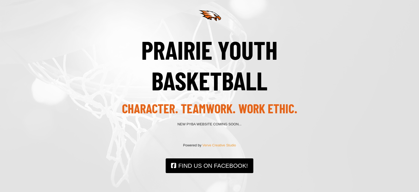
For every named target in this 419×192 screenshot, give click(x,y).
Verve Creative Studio (219, 145)
